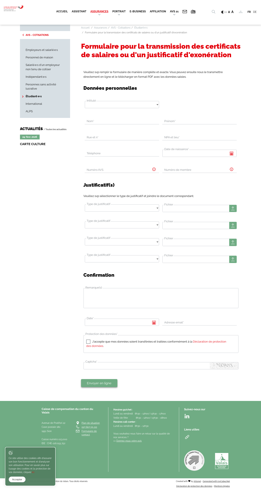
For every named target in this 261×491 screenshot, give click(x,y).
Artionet (197, 483)
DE (255, 12)
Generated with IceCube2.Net (216, 483)
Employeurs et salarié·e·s (42, 50)
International (34, 103)
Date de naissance (176, 149)
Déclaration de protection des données (194, 487)
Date (90, 319)
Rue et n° (92, 137)
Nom (90, 121)
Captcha (91, 363)
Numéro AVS (95, 170)
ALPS (29, 111)
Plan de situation (91, 424)
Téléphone (94, 153)
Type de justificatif (98, 204)
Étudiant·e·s (34, 96)
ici (18, 472)
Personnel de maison (39, 57)
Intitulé (91, 100)
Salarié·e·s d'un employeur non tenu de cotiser (43, 67)
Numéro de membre (177, 170)
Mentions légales (222, 487)
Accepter (17, 479)
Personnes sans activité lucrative (41, 86)
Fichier (168, 204)
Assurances (99, 11)
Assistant (79, 11)
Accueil (62, 11)
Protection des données (101, 335)
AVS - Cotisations (37, 35)
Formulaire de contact (89, 434)
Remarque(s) (93, 289)
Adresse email (174, 324)
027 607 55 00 (89, 428)
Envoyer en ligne (99, 385)
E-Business (138, 11)
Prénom (170, 121)
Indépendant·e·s (36, 76)
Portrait (119, 11)
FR (249, 12)
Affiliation (158, 11)
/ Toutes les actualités (55, 129)
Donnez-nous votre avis (129, 442)
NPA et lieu (171, 137)
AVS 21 (174, 11)
